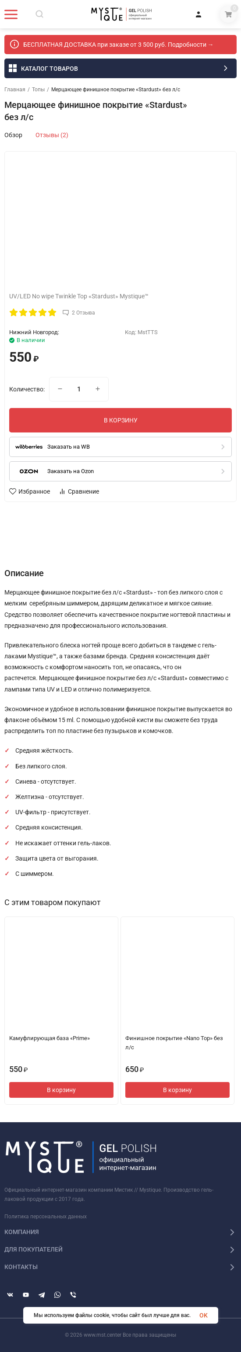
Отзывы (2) (51, 135)
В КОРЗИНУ (121, 420)
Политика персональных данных (45, 1217)
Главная (14, 89)
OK (203, 1315)
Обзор (13, 135)
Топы (38, 89)
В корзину (61, 1089)
